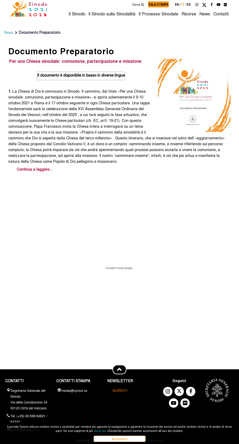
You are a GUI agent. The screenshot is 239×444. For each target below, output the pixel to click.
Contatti (221, 14)
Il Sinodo (77, 14)
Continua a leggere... (34, 169)
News (204, 14)
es (189, 4)
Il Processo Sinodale (158, 14)
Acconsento (120, 439)
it (183, 4)
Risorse (188, 14)
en (178, 4)
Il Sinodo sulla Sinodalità (111, 14)
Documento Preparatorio (37, 32)
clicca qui (100, 431)
